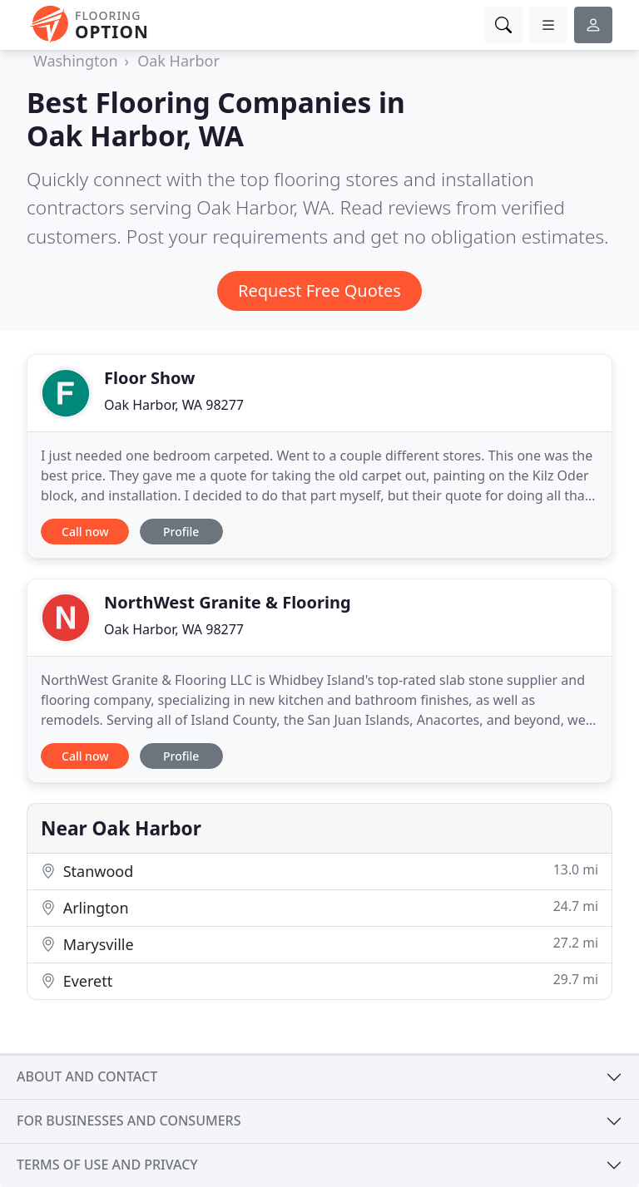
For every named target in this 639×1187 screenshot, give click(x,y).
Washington (75, 61)
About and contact (87, 1076)
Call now (85, 531)
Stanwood (319, 870)
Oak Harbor (178, 61)
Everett (319, 980)
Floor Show (149, 378)
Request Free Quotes (319, 290)
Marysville (319, 943)
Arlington (319, 907)
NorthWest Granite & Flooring (227, 602)
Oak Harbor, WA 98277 (174, 405)
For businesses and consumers (128, 1120)
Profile (181, 531)
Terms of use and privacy (107, 1164)
